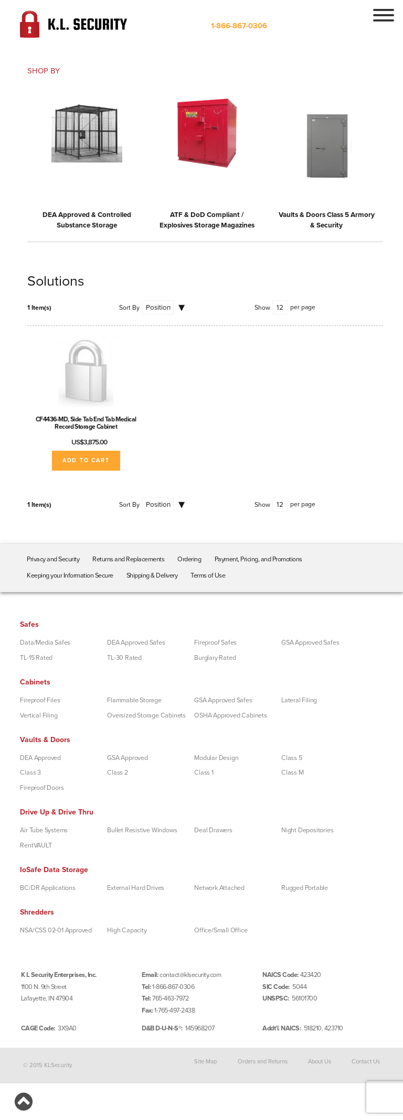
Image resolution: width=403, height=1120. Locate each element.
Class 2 (117, 772)
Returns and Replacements (128, 559)
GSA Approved (127, 758)
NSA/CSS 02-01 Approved (56, 930)
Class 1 (204, 772)
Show (262, 307)
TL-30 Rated (124, 658)
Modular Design (216, 758)
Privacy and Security (53, 559)
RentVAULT (35, 845)
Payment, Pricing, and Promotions (258, 559)
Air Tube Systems (44, 830)
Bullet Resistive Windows (142, 830)
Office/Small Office (220, 930)
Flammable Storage (134, 700)
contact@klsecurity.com (190, 975)
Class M (292, 772)
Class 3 (30, 772)
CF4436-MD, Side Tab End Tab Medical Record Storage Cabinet (86, 423)
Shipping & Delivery (152, 575)
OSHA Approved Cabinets (230, 715)
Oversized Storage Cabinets (146, 715)
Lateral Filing (299, 700)
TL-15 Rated (36, 658)
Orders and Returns (263, 1061)
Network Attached (219, 888)
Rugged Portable (304, 888)
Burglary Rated (215, 658)
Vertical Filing (38, 715)
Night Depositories (307, 830)
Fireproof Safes (215, 642)
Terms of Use (207, 575)
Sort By (129, 307)
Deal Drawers (213, 830)
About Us (319, 1061)
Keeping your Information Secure (70, 575)
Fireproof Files (40, 700)
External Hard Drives (135, 888)
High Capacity (126, 930)
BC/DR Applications (47, 888)
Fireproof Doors (41, 788)
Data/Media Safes (45, 642)
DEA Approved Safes (136, 642)
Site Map (205, 1061)
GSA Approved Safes (310, 642)
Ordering (189, 559)
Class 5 (291, 758)
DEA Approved (40, 758)
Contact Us (366, 1061)
